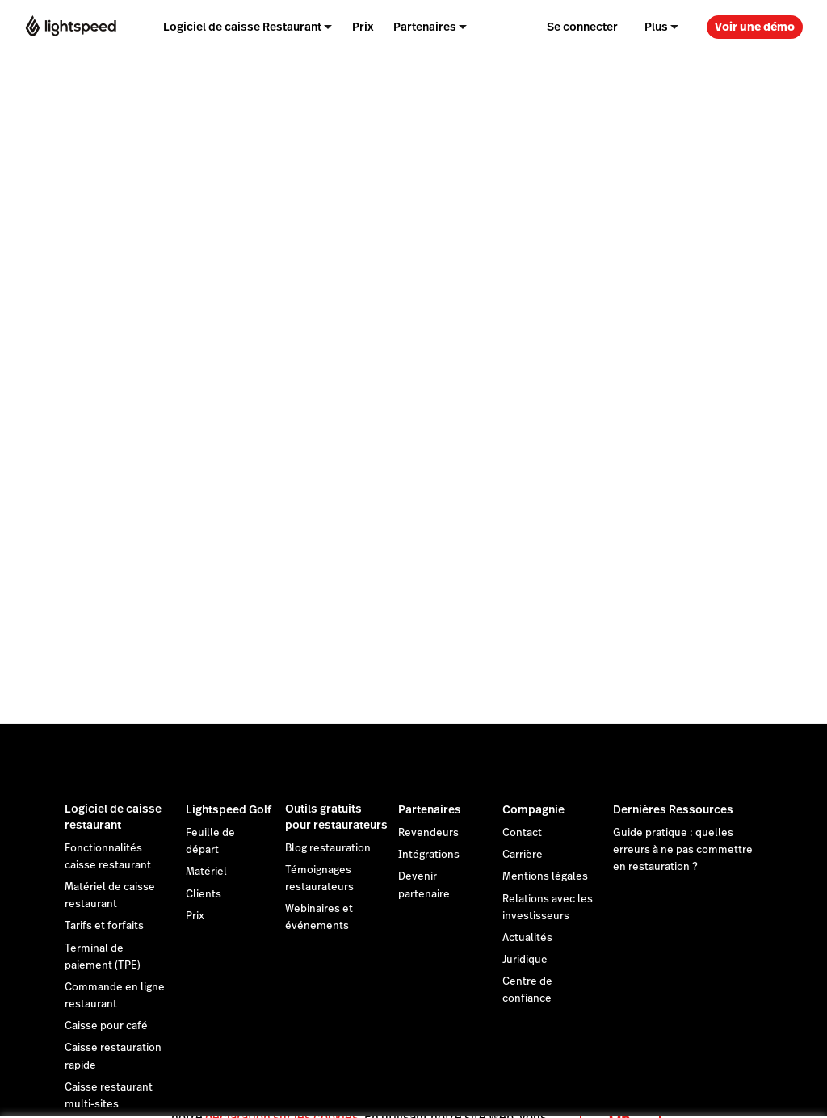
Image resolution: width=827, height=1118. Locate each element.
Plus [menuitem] (656, 27)
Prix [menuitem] (363, 27)
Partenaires (429, 809)
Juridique (525, 959)
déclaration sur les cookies (282, 1097)
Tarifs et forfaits (104, 925)
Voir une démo (755, 27)
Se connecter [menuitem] (582, 27)
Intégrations (429, 854)
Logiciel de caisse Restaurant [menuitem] (242, 27)
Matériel (206, 871)
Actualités (527, 938)
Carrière (522, 854)
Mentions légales (545, 876)
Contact (522, 833)
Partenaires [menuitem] (424, 27)
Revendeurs (428, 833)
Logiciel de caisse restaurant (113, 817)
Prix (195, 916)
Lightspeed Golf (228, 809)
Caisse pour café (106, 1026)
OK (620, 1096)
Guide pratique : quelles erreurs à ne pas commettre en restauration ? (683, 850)
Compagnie (533, 809)
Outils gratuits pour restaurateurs (336, 817)
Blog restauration (328, 848)
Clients (203, 894)
